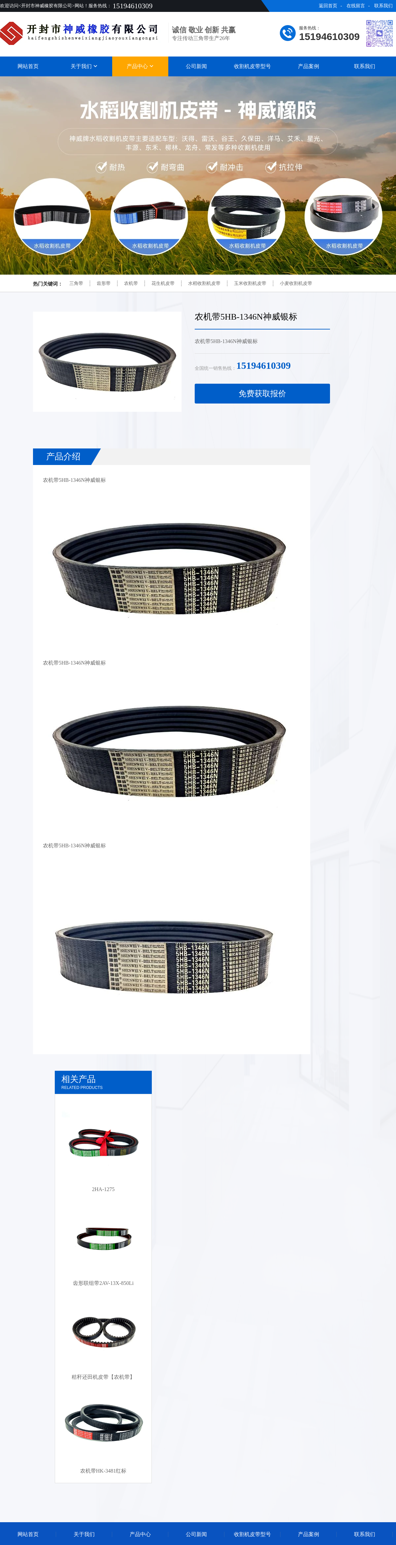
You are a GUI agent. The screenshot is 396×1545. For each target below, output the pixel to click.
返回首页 (328, 5)
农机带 (131, 283)
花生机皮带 (163, 283)
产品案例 (308, 66)
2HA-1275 (103, 1189)
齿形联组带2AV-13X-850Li (103, 1283)
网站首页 (28, 66)
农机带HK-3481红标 (103, 1471)
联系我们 (383, 5)
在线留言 (355, 5)
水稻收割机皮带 (204, 283)
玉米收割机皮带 (250, 283)
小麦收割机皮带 (296, 283)
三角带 (76, 283)
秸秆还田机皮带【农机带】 (103, 1377)
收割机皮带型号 (252, 66)
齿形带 (104, 283)
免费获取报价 (262, 393)
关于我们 (84, 66)
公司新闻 (196, 66)
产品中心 (140, 66)
